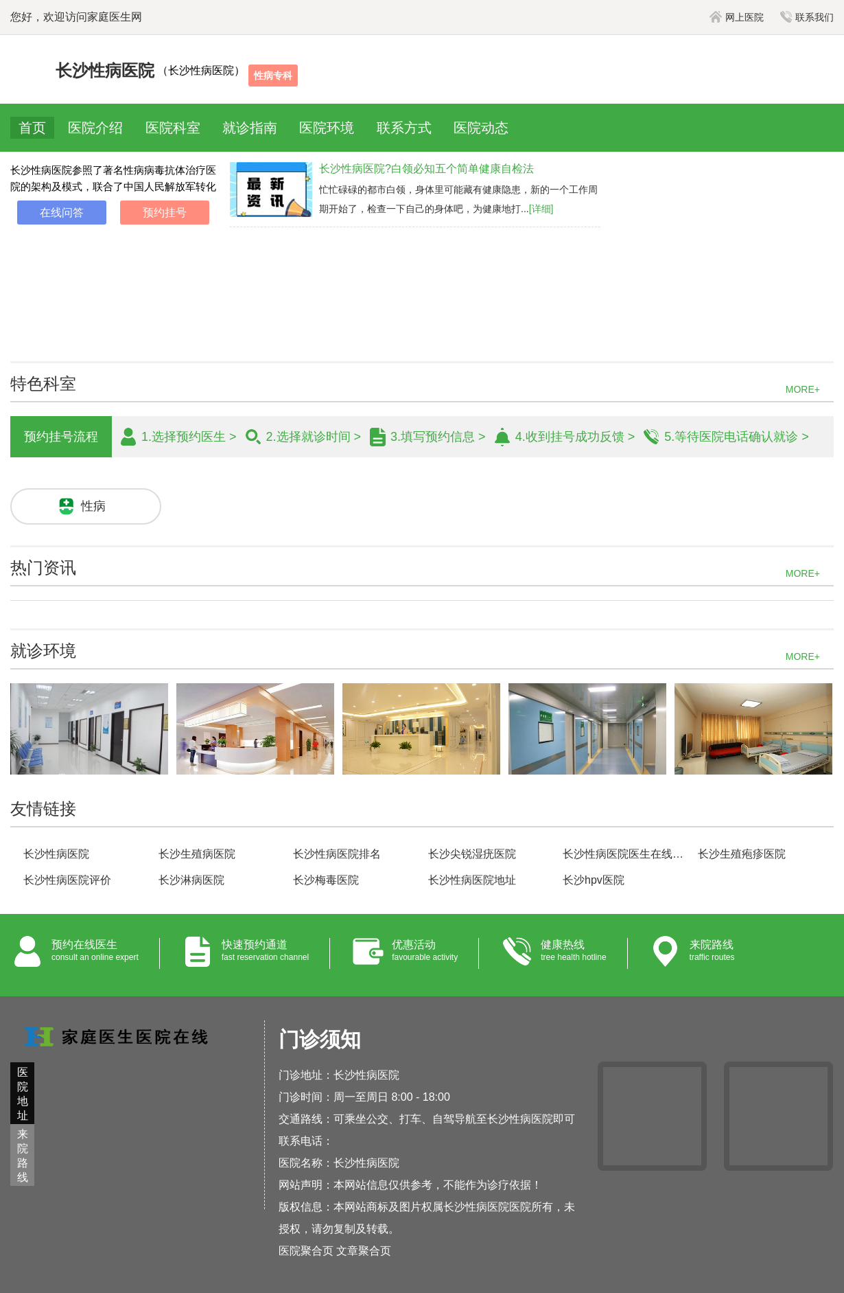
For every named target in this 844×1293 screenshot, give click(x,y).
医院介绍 (95, 127)
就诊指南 (249, 127)
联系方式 (404, 127)
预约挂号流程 (61, 437)
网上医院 (737, 17)
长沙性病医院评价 (67, 880)
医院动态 (481, 127)
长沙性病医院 (56, 854)
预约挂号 (165, 212)
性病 (93, 506)
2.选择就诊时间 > (314, 437)
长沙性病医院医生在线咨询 (624, 854)
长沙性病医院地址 (472, 880)
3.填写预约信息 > (438, 437)
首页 (32, 127)
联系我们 (807, 17)
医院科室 (172, 127)
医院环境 (326, 127)
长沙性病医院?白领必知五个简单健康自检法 (426, 168)
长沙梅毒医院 (326, 880)
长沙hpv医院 (593, 880)
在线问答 (62, 212)
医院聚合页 (306, 1251)
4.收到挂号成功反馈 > (575, 437)
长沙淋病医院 (191, 880)
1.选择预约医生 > (189, 437)
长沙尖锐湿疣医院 (472, 854)
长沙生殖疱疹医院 (742, 854)
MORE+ (803, 389)
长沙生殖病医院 (197, 854)
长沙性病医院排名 (337, 854)
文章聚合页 (363, 1251)
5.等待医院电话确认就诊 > (736, 437)
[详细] (541, 208)
